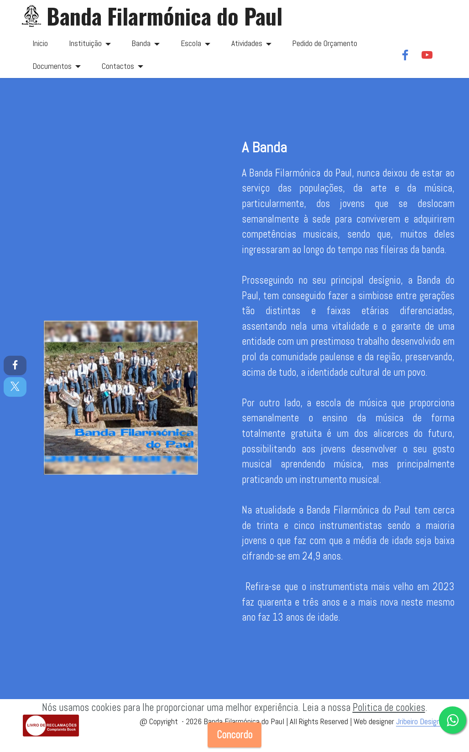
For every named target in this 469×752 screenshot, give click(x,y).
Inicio (40, 43)
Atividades (246, 43)
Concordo (234, 735)
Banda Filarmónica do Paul (164, 16)
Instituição (85, 43)
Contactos (118, 66)
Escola (191, 43)
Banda (141, 43)
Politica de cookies (389, 707)
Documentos (52, 66)
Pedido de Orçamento (324, 43)
